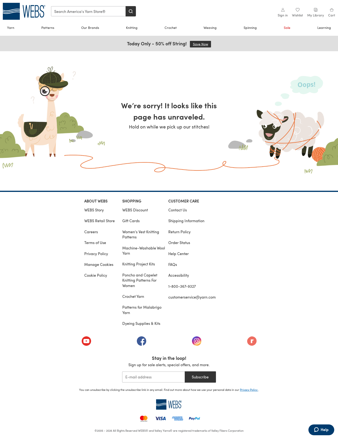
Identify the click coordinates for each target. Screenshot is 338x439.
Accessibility (178, 275)
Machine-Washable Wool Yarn (143, 250)
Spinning (250, 27)
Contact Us (177, 209)
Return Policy (179, 231)
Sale (287, 27)
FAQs (172, 264)
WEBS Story (94, 209)
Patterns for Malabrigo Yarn (141, 310)
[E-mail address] (153, 377)
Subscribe (200, 376)
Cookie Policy (95, 275)
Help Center (178, 253)
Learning (324, 27)
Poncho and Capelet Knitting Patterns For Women (139, 280)
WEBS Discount (135, 209)
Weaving (210, 27)
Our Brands (90, 27)
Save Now (202, 44)
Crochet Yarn (133, 296)
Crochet (171, 27)
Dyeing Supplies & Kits (141, 323)
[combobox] (88, 11)
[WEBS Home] (169, 404)
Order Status (179, 242)
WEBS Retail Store (99, 220)
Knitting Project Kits (138, 263)
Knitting (132, 27)
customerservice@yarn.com (192, 297)
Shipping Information (186, 220)
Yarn (10, 27)
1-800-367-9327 (182, 286)
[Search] (131, 11)
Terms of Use (95, 242)
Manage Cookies (98, 264)
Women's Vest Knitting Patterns (140, 234)
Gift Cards (131, 220)
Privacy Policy (96, 253)
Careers (91, 231)
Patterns (47, 27)
